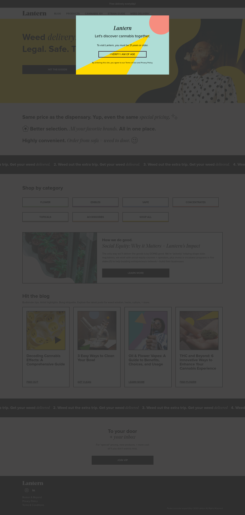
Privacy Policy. (147, 63)
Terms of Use (131, 63)
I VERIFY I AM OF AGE (122, 54)
